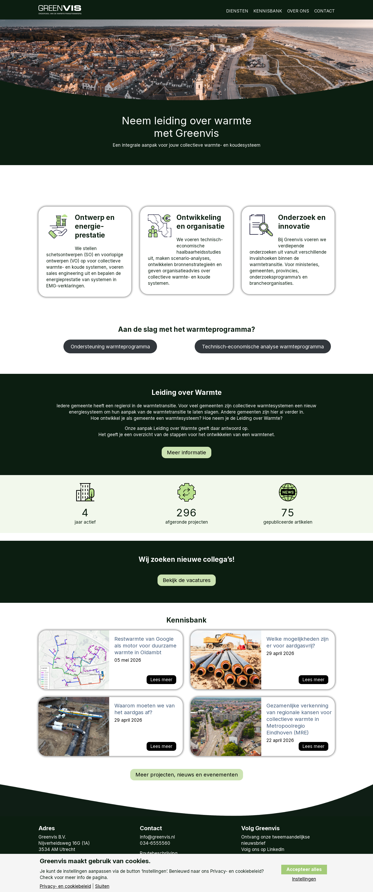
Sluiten (102, 886)
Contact (324, 10)
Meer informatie (186, 452)
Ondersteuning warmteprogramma (110, 346)
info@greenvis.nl (157, 837)
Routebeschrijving (159, 853)
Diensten (237, 10)
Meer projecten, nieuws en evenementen (186, 775)
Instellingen (304, 879)
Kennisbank (267, 10)
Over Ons (298, 10)
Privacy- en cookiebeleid (65, 886)
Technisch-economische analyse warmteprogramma (263, 346)
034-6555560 (155, 843)
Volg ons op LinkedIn (262, 849)
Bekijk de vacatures (187, 580)
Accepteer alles (304, 869)
